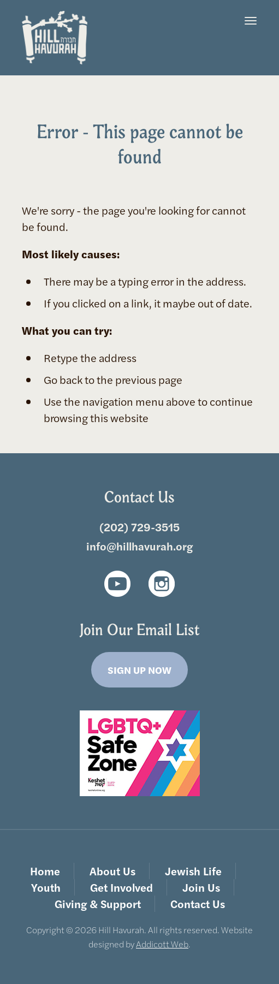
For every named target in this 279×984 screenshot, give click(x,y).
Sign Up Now (139, 670)
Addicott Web (162, 944)
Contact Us (197, 903)
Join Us (201, 887)
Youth (46, 887)
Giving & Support (98, 903)
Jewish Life (193, 871)
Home (45, 871)
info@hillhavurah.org (139, 546)
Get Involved (121, 887)
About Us (112, 871)
